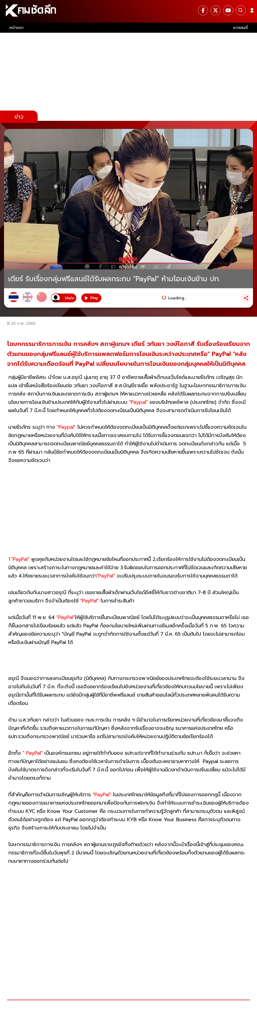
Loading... (177, 298)
